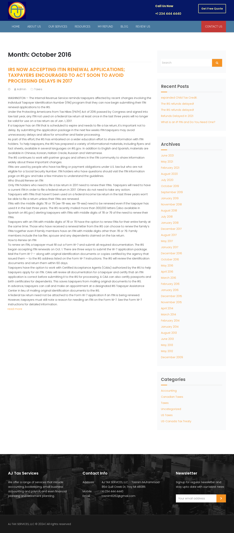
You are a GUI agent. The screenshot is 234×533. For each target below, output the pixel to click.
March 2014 (168, 314)
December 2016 (171, 253)
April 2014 (167, 308)
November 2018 (171, 204)
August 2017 (169, 235)
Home (16, 26)
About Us (34, 26)
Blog (124, 26)
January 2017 (169, 247)
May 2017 (167, 241)
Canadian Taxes (172, 397)
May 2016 (167, 265)
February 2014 (170, 320)
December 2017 (171, 229)
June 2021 (167, 155)
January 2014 (170, 327)
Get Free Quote (212, 9)
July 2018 (167, 217)
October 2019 (170, 186)
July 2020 (167, 180)
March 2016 (168, 278)
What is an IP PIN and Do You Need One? (188, 122)
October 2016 (170, 259)
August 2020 (169, 174)
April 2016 (167, 272)
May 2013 (167, 345)
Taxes (38, 89)
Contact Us (213, 26)
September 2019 (172, 192)
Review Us (143, 26)
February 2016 (170, 284)
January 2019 (170, 198)
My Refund (105, 26)
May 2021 (167, 162)
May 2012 (167, 351)
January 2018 (170, 223)
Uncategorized (171, 409)
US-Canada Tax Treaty (176, 421)
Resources (82, 26)
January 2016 (170, 290)
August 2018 (169, 210)
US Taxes (167, 415)
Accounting (169, 391)
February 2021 (170, 168)
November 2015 (171, 302)
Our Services (57, 26)
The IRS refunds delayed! (177, 104)
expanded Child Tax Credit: (179, 98)
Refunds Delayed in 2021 (177, 116)
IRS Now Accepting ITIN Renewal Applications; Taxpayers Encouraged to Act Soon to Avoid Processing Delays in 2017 (66, 75)
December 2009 (172, 357)
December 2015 (171, 296)
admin (21, 89)
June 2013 (167, 339)
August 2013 (169, 333)
